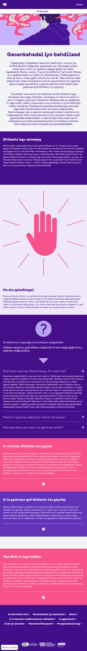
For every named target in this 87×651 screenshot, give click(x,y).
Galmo (73, 614)
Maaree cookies (9, 647)
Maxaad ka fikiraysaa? (41, 623)
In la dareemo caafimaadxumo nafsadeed (32, 619)
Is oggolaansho (68, 619)
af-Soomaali (43, 11)
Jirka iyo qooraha (15, 623)
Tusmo (80, 5)
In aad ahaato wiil (19, 614)
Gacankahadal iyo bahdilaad (49, 614)
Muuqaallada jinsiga (69, 623)
